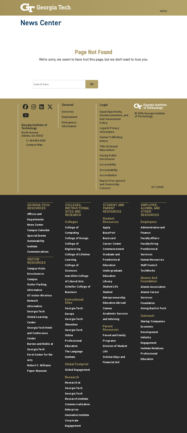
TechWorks (148, 266)
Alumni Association (153, 283)
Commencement (113, 245)
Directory (68, 111)
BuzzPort (109, 229)
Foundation (148, 299)
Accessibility (108, 160)
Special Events (36, 231)
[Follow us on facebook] (25, 107)
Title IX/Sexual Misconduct (108, 144)
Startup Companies (153, 317)
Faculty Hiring (149, 239)
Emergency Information (76, 122)
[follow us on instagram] (33, 107)
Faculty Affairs (150, 234)
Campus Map (34, 144)
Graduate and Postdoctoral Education (111, 256)
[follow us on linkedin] (41, 107)
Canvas (107, 304)
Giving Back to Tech (153, 304)
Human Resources (152, 256)
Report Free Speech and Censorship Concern (112, 180)
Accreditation (108, 171)
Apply (106, 223)
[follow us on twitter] (49, 107)
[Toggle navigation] (163, 6)
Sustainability (35, 237)
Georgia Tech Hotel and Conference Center (39, 329)
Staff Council (149, 261)
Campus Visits (36, 264)
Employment (69, 117)
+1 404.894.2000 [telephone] (35, 140)
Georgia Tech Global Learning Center (37, 313)
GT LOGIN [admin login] (157, 183)
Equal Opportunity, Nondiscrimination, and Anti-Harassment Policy (114, 115)
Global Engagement (77, 366)
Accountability (108, 166)
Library (107, 277)
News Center (41, 23)
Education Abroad (114, 299)
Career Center (112, 239)
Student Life (110, 283)
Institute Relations (152, 344)
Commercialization (77, 400)
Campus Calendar (38, 226)
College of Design (76, 234)
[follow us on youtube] (26, 116)
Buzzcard (109, 234)
